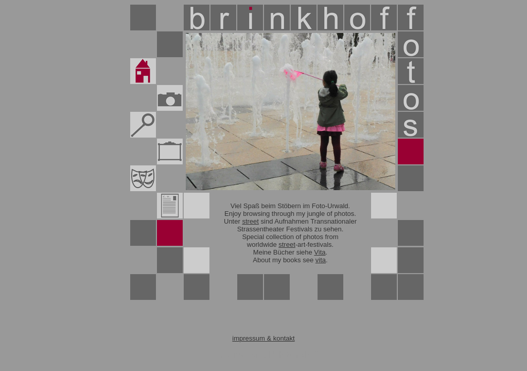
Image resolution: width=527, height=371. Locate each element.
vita (320, 260)
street (250, 221)
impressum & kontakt (263, 338)
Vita (319, 252)
